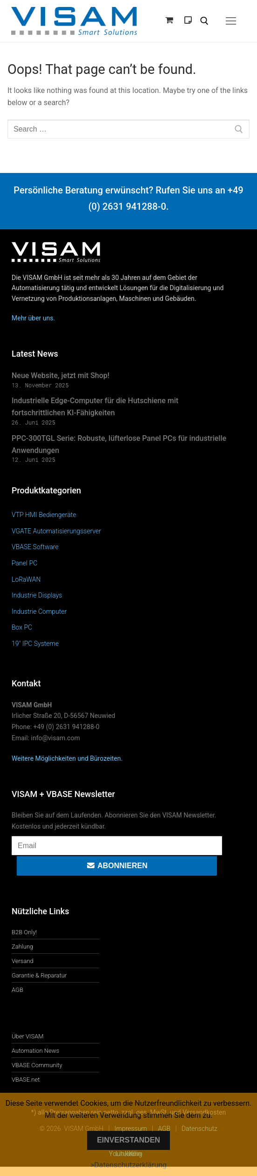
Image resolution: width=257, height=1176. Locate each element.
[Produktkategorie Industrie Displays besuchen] (128, 595)
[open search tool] (204, 21)
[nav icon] (231, 21)
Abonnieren (116, 866)
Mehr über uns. (33, 318)
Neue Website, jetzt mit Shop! (60, 375)
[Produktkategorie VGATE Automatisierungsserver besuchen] (128, 531)
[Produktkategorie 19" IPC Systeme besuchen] (128, 643)
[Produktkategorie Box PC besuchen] (128, 627)
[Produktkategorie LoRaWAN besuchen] (128, 579)
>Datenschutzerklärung (128, 1165)
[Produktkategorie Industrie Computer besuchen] (128, 611)
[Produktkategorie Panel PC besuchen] (128, 563)
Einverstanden (128, 1140)
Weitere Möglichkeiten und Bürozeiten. (67, 758)
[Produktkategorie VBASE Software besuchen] (128, 546)
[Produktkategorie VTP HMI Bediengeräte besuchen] (128, 514)
